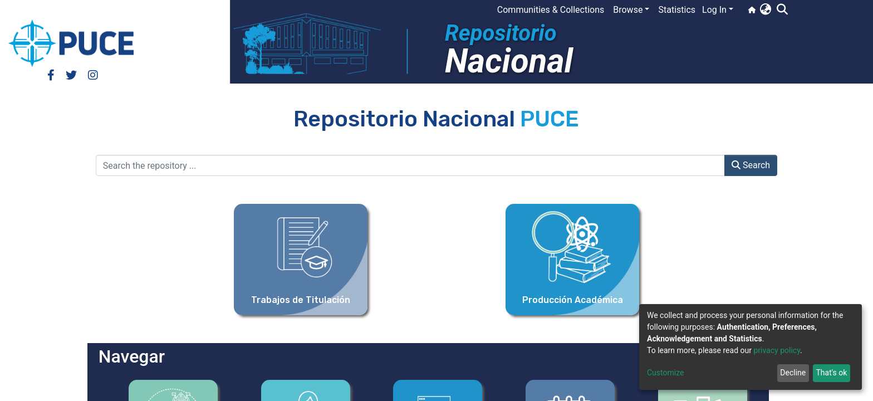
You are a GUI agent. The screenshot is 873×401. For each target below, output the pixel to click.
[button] (765, 10)
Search (751, 165)
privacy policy (776, 350)
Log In (714, 9)
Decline (793, 372)
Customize (665, 372)
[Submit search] (781, 10)
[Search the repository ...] (410, 165)
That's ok (831, 372)
